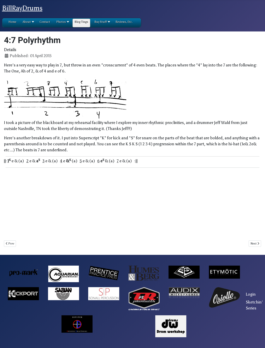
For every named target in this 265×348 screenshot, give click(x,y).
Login (251, 294)
